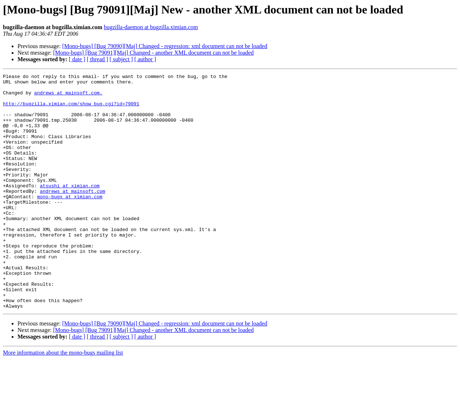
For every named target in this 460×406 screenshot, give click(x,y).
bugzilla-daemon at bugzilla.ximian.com (151, 27)
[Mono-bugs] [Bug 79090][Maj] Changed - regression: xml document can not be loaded (164, 46)
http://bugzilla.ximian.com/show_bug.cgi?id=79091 (71, 110)
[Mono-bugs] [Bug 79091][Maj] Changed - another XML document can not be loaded (153, 53)
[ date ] (77, 59)
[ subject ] (121, 59)
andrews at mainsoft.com (72, 215)
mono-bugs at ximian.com (69, 221)
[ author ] (145, 59)
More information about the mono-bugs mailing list (63, 400)
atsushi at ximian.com (69, 208)
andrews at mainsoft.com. (68, 97)
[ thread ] (97, 59)
